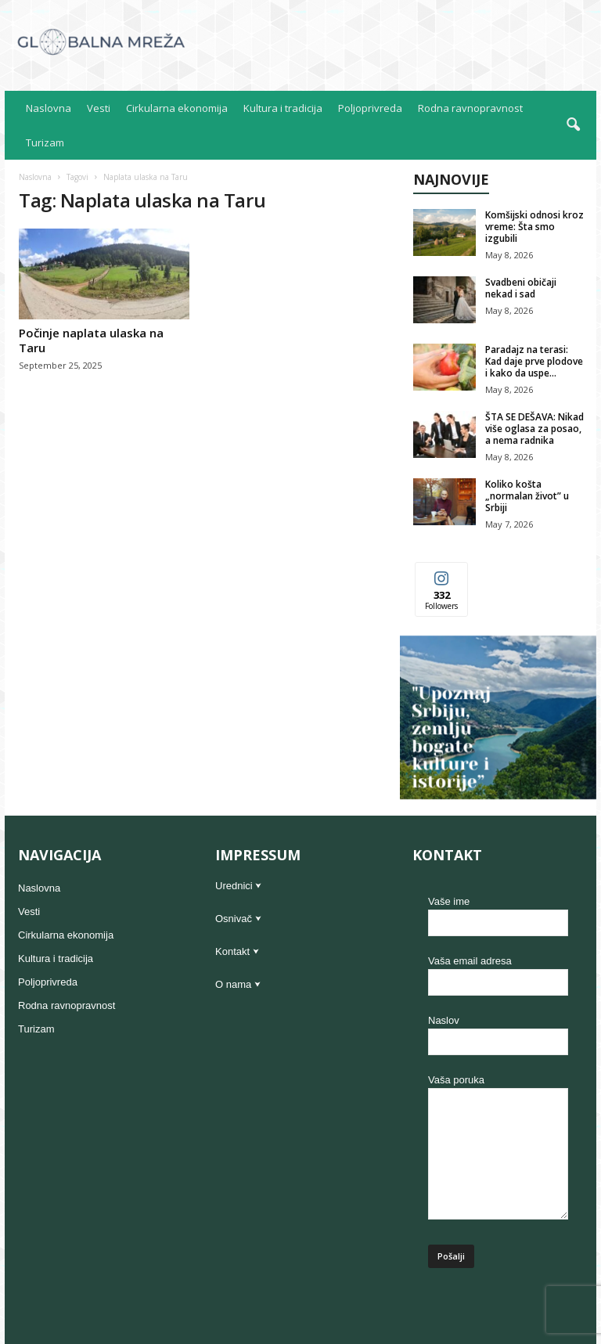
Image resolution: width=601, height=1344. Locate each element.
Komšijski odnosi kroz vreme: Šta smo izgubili (534, 226)
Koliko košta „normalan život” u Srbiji (527, 495)
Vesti (98, 108)
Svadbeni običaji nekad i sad (520, 288)
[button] (573, 125)
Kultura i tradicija (282, 108)
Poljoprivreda (370, 108)
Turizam (45, 142)
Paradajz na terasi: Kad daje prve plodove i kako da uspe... (534, 361)
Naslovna (48, 108)
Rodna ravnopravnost (470, 108)
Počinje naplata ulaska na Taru (91, 340)
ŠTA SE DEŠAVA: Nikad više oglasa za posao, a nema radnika (534, 428)
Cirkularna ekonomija (177, 108)
